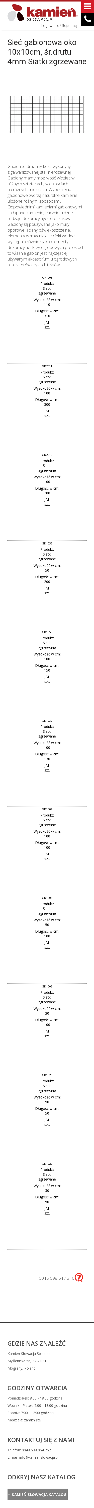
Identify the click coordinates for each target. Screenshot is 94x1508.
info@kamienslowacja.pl (38, 1457)
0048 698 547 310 (56, 1278)
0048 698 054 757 (36, 1450)
